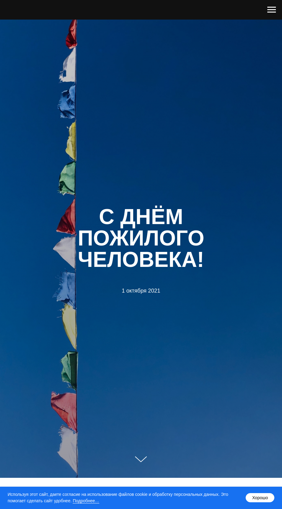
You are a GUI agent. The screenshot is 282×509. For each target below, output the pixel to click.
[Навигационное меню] (271, 10)
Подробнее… (86, 500)
